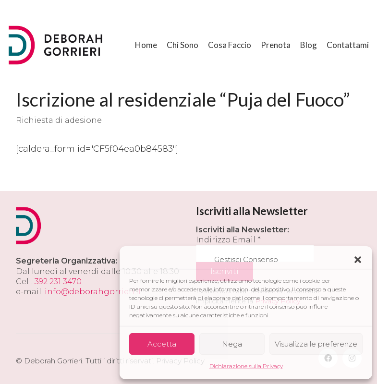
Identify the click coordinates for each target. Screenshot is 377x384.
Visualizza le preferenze (316, 343)
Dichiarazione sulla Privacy (246, 366)
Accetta (161, 343)
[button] (358, 259)
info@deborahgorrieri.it (93, 291)
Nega (232, 343)
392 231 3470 (58, 281)
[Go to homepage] (57, 45)
